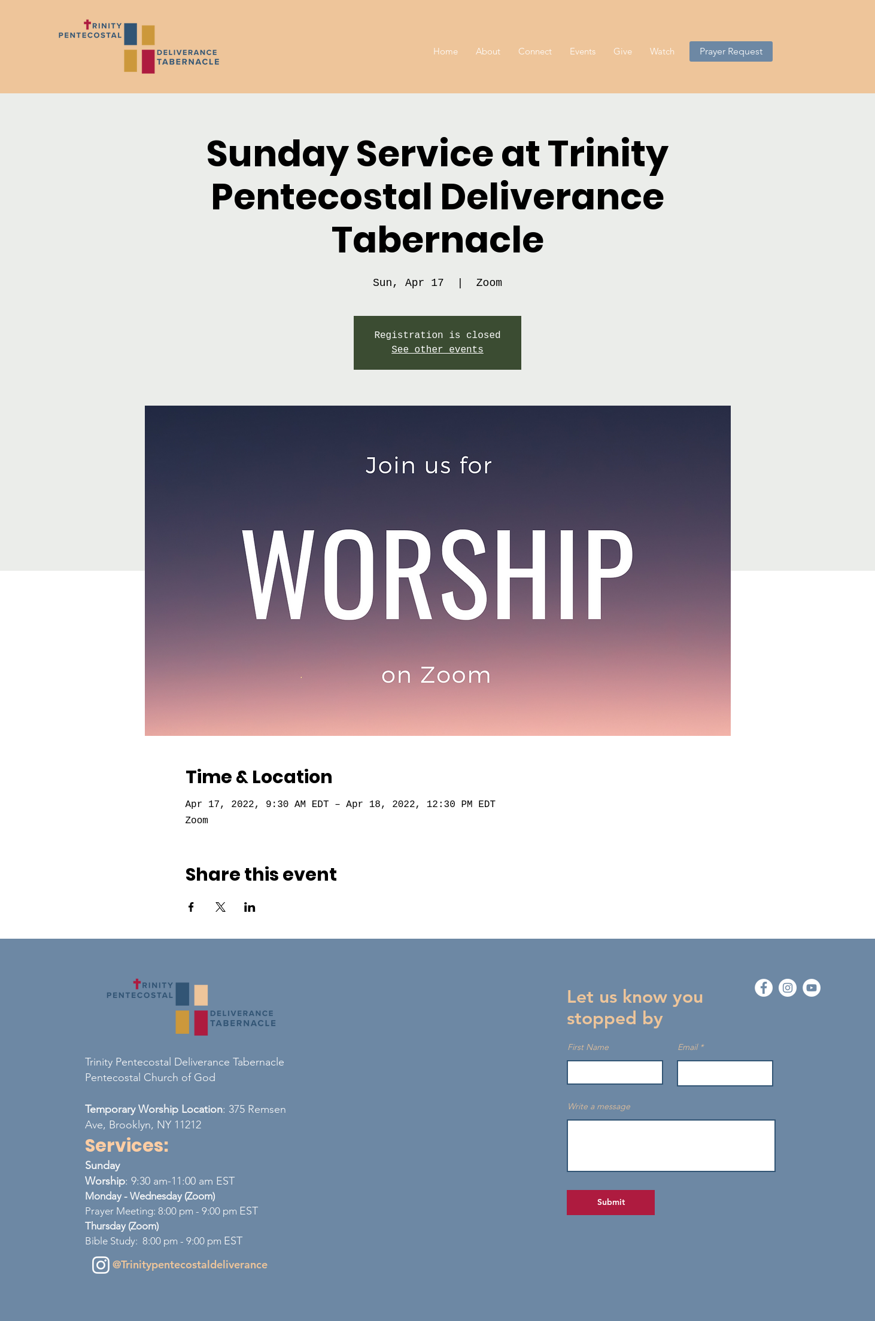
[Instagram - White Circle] (788, 988)
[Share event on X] (220, 907)
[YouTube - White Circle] (812, 988)
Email (687, 1047)
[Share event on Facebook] (191, 907)
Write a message (598, 1106)
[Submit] (611, 1202)
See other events (437, 350)
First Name (588, 1047)
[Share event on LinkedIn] (250, 907)
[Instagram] (101, 1265)
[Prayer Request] (731, 51)
